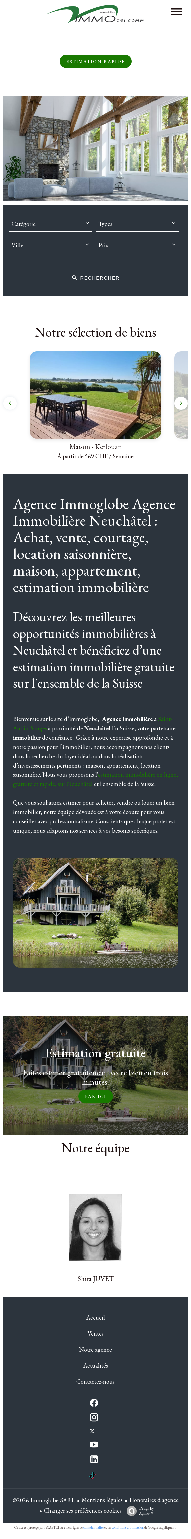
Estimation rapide (95, 61)
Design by (138, 1511)
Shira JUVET (96, 1278)
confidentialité (93, 1527)
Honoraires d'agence (154, 1500)
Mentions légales (102, 1500)
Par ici (95, 1096)
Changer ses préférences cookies (83, 1510)
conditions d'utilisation (128, 1527)
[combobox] (50, 224)
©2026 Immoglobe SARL (44, 1500)
